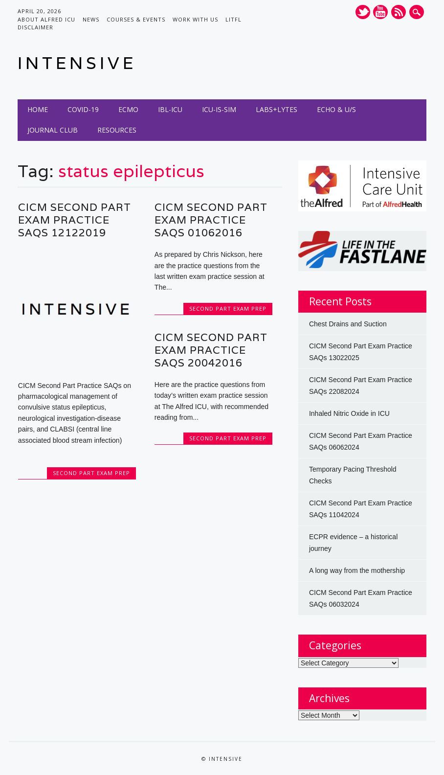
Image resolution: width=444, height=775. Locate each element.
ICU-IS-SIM (219, 109)
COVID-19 (83, 109)
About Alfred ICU (46, 19)
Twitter (362, 12)
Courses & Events (136, 19)
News (91, 19)
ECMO (128, 109)
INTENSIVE (77, 63)
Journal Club (52, 130)
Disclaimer (35, 27)
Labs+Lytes (276, 109)
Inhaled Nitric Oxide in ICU (349, 413)
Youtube (380, 12)
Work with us (195, 19)
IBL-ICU (170, 109)
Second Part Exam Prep (91, 473)
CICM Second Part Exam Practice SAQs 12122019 (74, 220)
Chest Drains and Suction (348, 324)
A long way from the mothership (357, 570)
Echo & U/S (336, 109)
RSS (398, 12)
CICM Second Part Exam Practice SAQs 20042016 (211, 350)
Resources (116, 130)
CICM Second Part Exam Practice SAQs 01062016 (211, 220)
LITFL (233, 19)
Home (37, 109)
